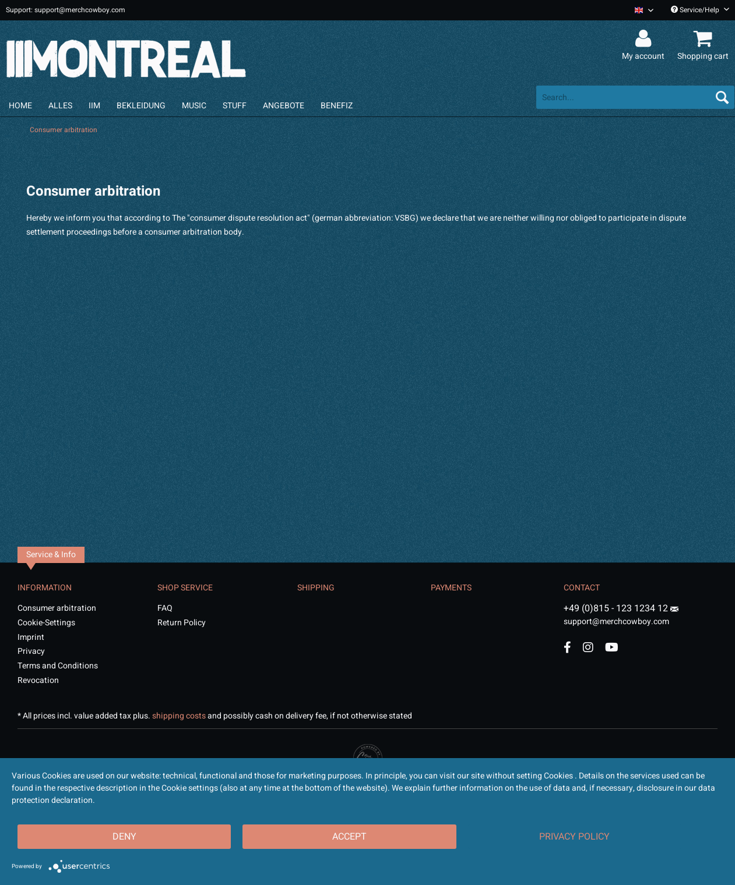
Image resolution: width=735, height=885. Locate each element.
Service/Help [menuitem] (700, 10)
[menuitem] (639, 10)
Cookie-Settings (46, 623)
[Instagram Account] (588, 647)
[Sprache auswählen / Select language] (644, 10)
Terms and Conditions (57, 666)
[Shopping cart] (704, 39)
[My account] (645, 39)
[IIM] (94, 105)
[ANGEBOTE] (283, 105)
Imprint (30, 637)
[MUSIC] (194, 105)
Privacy (31, 651)
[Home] (20, 105)
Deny (124, 837)
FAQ (165, 608)
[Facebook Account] (567, 647)
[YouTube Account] (611, 647)
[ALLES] (60, 105)
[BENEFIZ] (336, 105)
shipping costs (179, 716)
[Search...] (635, 97)
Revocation (38, 680)
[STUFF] (234, 105)
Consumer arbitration (56, 608)
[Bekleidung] (141, 105)
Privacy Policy (574, 837)
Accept (349, 837)
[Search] (722, 97)
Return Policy (181, 623)
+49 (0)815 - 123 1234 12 (617, 608)
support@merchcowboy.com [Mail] (621, 617)
